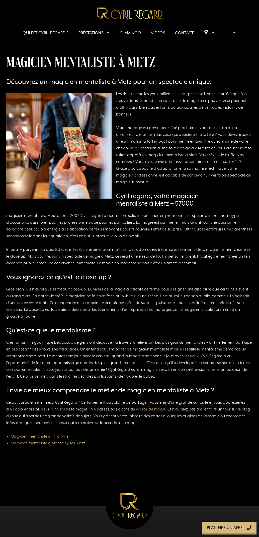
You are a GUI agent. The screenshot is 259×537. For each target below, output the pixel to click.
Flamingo (130, 33)
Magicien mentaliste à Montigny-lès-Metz (48, 443)
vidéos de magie (151, 409)
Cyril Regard (92, 216)
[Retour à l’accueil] (129, 13)
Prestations (96, 33)
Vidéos (158, 33)
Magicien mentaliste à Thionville (40, 436)
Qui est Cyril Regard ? (45, 33)
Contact (184, 33)
